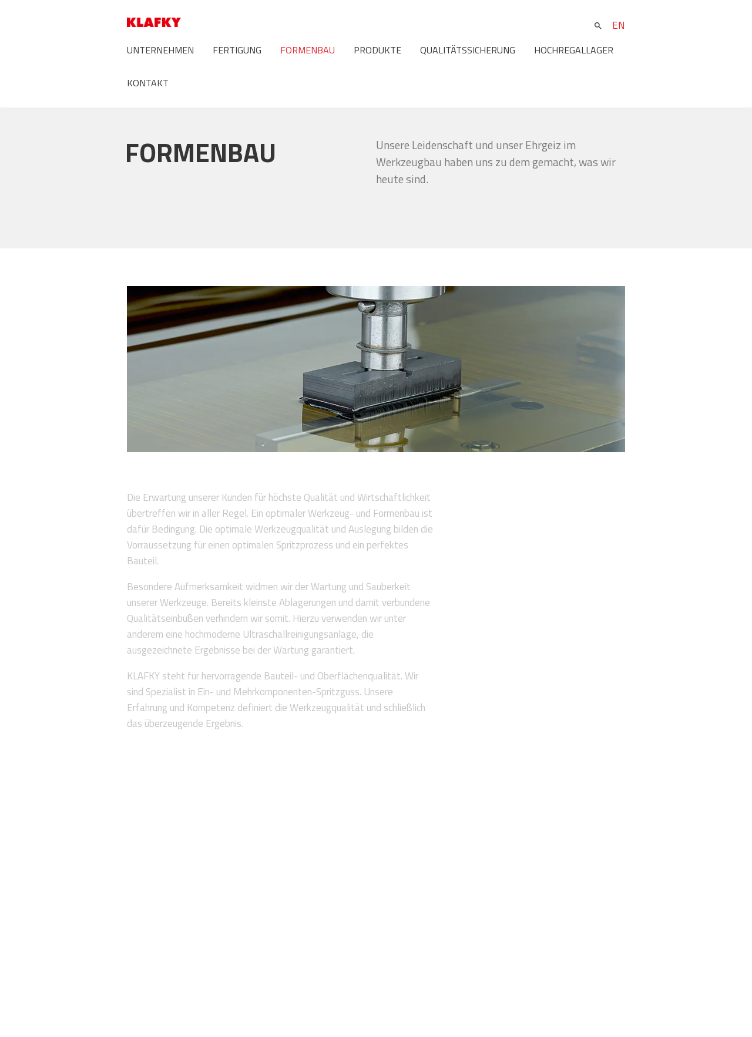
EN (618, 25)
